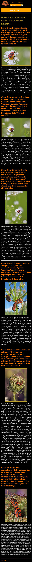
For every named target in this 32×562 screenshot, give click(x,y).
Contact (20, 2)
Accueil (13, 2)
